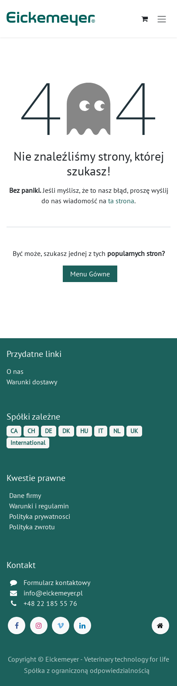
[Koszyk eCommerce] (144, 18)
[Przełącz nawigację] (161, 19)
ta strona (121, 200)
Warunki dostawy (32, 381)
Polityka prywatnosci (39, 516)
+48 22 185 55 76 (50, 603)
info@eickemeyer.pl (53, 592)
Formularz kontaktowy (57, 582)
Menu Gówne (90, 273)
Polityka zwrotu (32, 526)
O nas (15, 371)
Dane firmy (25, 495)
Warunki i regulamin (39, 505)
